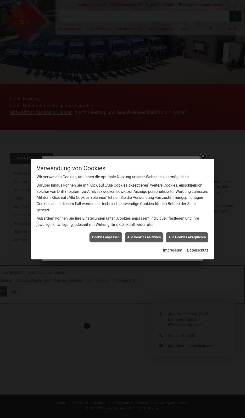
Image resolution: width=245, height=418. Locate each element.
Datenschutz (197, 247)
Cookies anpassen (106, 234)
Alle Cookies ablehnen (144, 234)
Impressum (172, 247)
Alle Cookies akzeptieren (187, 234)
